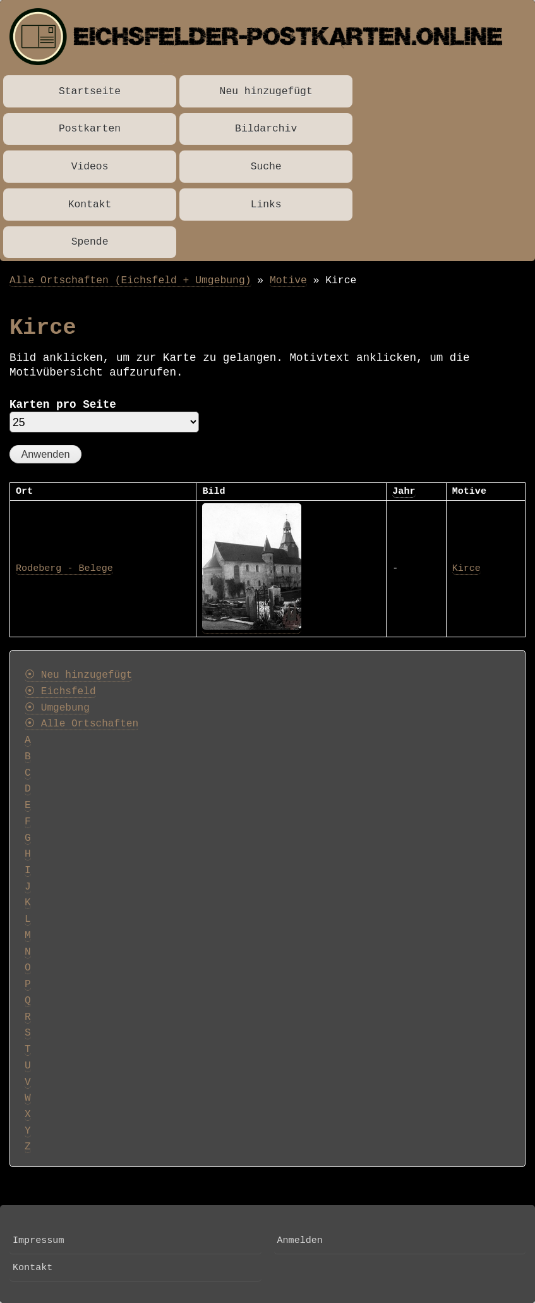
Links (266, 205)
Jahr (403, 491)
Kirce (466, 568)
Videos (90, 167)
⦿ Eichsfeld (60, 691)
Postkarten (90, 129)
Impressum (38, 1240)
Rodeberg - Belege (64, 568)
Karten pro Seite (62, 404)
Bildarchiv (266, 129)
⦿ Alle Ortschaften (81, 724)
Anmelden (300, 1240)
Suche (266, 167)
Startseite (90, 91)
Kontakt (90, 205)
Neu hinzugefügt (266, 91)
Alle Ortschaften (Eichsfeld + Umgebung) (130, 280)
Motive (288, 280)
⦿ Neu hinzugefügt (78, 675)
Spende (90, 242)
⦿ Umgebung (57, 708)
